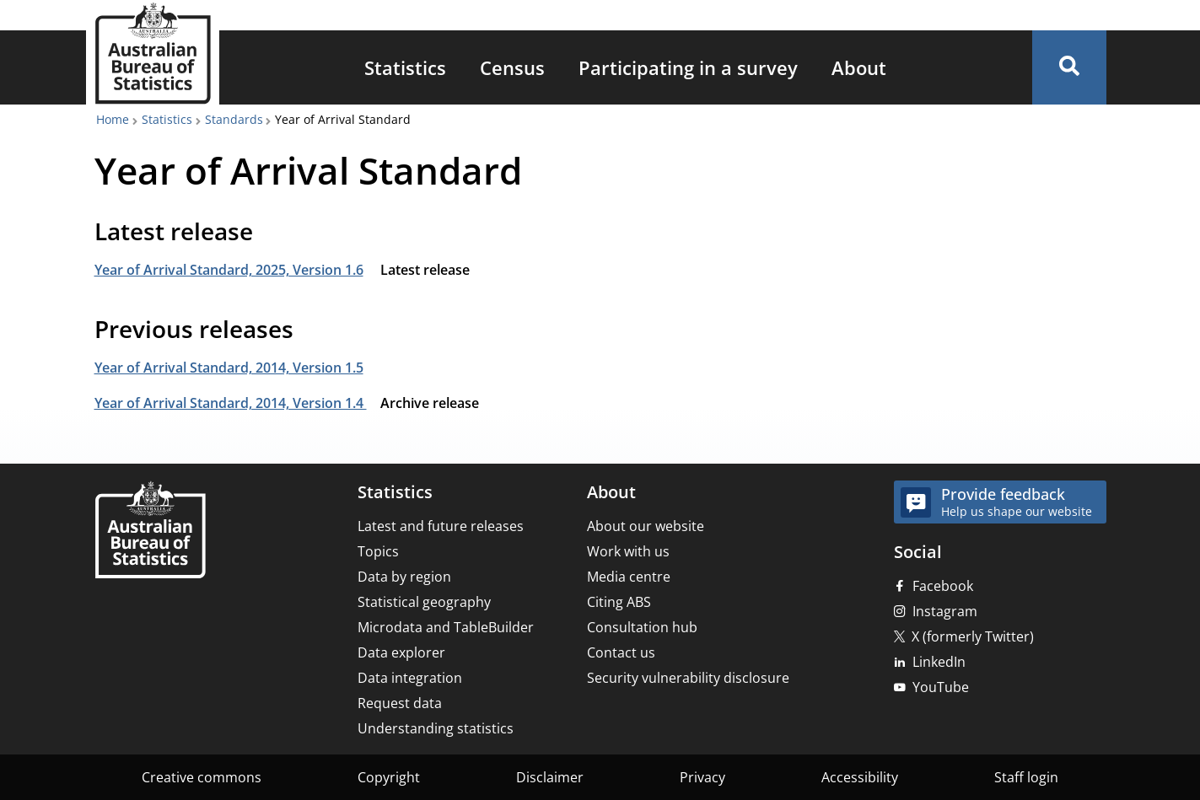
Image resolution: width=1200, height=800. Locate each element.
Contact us (621, 652)
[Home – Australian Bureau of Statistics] (150, 532)
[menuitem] (405, 67)
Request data (400, 703)
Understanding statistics (436, 728)
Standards (234, 119)
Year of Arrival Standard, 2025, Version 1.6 (228, 269)
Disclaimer (550, 777)
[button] (1069, 67)
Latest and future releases (441, 526)
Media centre (628, 576)
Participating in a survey (688, 67)
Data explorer (401, 652)
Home (112, 119)
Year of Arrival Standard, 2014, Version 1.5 (228, 367)
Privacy (702, 777)
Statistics (405, 67)
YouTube (940, 687)
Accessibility (859, 777)
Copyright (389, 777)
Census (512, 67)
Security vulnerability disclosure (688, 677)
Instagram (944, 611)
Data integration (410, 677)
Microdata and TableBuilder (446, 627)
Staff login (1026, 777)
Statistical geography (424, 602)
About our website (645, 526)
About (858, 67)
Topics (378, 551)
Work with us (628, 551)
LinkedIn (939, 661)
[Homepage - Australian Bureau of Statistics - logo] (152, 54)
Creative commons (201, 777)
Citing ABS (619, 602)
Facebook (942, 586)
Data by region (404, 576)
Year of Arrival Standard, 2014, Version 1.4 (230, 403)
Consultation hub (642, 627)
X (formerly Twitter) (973, 636)
